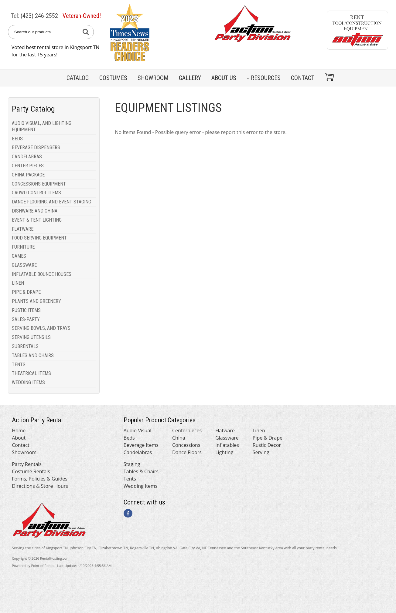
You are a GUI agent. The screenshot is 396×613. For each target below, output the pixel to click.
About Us (223, 78)
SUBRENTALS (25, 346)
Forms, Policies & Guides (39, 478)
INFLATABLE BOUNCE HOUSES (41, 274)
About (19, 437)
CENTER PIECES (28, 166)
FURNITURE (23, 247)
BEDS (17, 139)
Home (19, 430)
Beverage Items (141, 445)
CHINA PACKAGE (28, 175)
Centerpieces (187, 430)
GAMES (19, 256)
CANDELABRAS (27, 156)
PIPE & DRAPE (26, 292)
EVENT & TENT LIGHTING (37, 220)
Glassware (227, 437)
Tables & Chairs (141, 471)
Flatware (225, 430)
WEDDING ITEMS (28, 382)
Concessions (186, 445)
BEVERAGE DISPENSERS (36, 147)
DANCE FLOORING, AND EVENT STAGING (51, 202)
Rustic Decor (267, 445)
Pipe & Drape (267, 437)
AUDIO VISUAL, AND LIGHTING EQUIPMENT (41, 126)
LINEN (18, 283)
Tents (130, 478)
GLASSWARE (24, 265)
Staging (132, 464)
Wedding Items (141, 486)
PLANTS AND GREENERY (36, 301)
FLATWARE (22, 229)
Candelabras (138, 452)
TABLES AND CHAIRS (33, 355)
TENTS (19, 364)
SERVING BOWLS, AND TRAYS (41, 328)
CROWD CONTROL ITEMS (36, 193)
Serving (261, 452)
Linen (259, 430)
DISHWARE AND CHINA (34, 211)
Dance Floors (187, 452)
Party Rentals (27, 464)
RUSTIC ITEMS (26, 310)
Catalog (78, 78)
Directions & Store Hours (40, 486)
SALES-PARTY (26, 319)
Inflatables (227, 445)
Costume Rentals (31, 471)
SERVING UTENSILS (31, 337)
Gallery (190, 78)
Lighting (224, 452)
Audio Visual (137, 430)
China (178, 437)
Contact (302, 78)
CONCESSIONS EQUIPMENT (39, 184)
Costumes (113, 78)
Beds (129, 437)
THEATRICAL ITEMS (31, 373)
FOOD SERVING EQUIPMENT (39, 238)
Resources (264, 78)
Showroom (153, 78)
